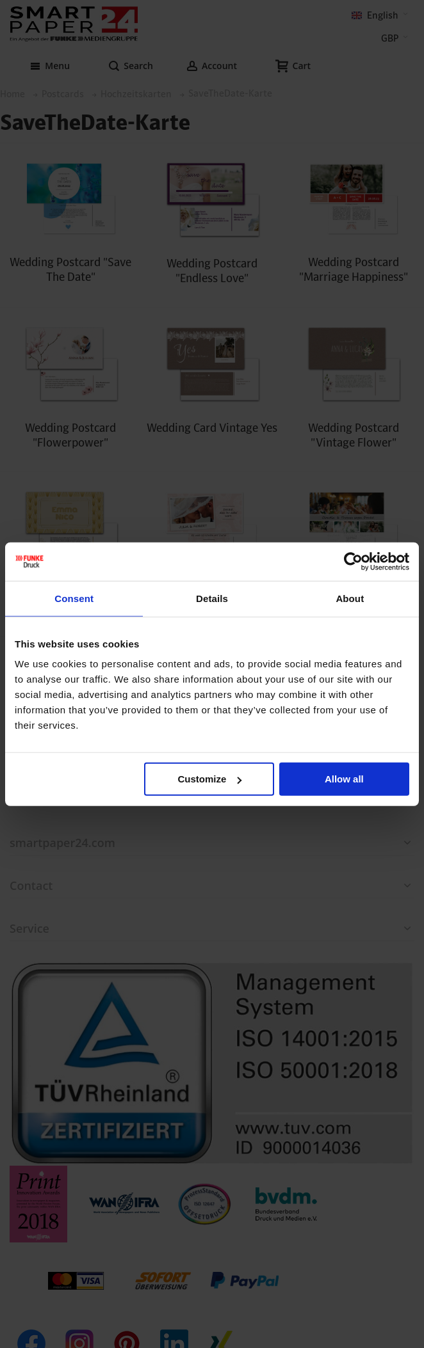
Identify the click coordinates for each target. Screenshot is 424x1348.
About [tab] (350, 597)
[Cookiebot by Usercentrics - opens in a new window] (353, 561)
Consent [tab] (74, 597)
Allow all (344, 778)
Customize (209, 778)
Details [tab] (212, 597)
